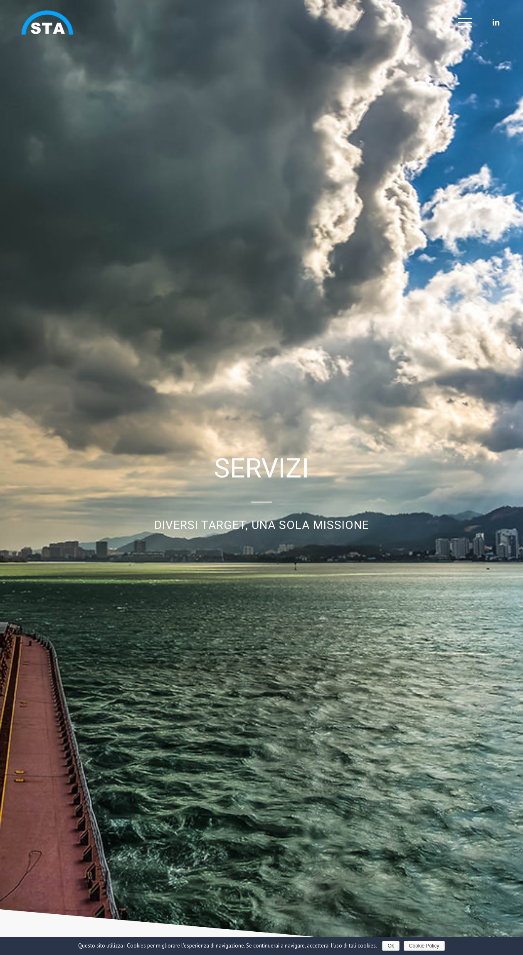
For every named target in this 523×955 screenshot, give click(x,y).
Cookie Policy (424, 946)
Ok (390, 946)
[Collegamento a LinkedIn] (496, 22)
